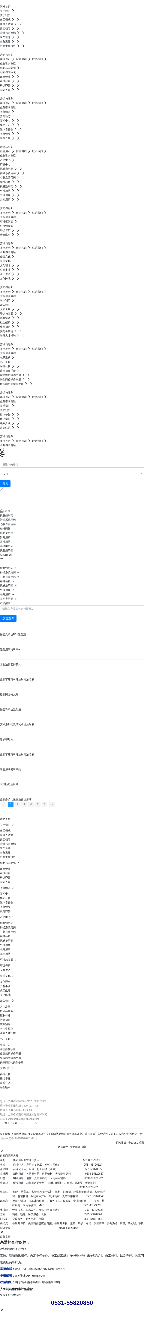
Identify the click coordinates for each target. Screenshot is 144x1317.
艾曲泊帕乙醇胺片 (10, 664)
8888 (36, 1101)
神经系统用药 (8, 519)
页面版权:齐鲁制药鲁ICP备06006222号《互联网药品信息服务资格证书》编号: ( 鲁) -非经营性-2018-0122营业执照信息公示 (71, 1133)
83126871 (58, 1269)
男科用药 (5, 537)
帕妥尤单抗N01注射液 (13, 634)
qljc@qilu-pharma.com (30, 1275)
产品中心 (5, 497)
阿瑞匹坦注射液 (9, 784)
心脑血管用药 (8, 524)
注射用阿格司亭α (10, 649)
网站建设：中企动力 (127, 1142)
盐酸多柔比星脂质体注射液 (16, 799)
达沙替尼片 (6, 739)
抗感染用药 (6, 532)
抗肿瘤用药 (6, 515)
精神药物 (5, 528)
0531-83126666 (16, 1101)
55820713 (44, 1269)
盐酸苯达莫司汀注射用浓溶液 (17, 679)
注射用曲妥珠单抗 (10, 769)
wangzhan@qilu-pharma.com (23, 1118)
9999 (43, 1101)
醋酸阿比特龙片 (9, 694)
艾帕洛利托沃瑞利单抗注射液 (17, 724)
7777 (29, 1101)
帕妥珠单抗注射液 (10, 709)
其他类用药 (6, 546)
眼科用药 (5, 541)
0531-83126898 (25, 1269)
